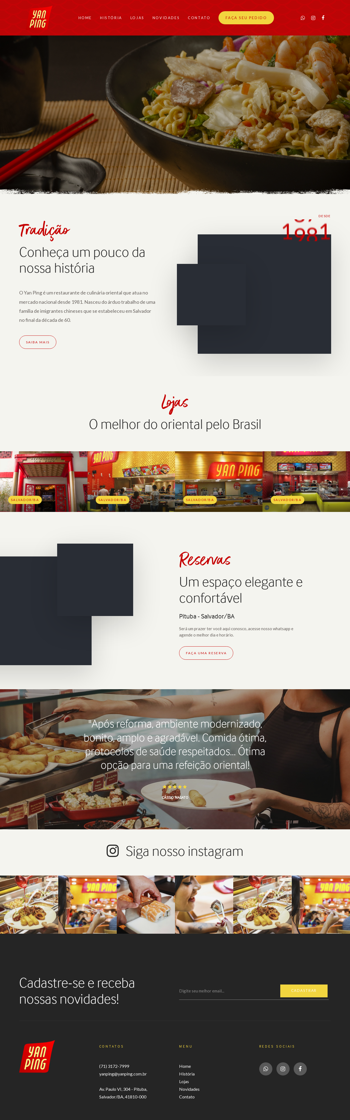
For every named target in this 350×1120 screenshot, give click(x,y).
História (187, 1073)
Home (185, 1066)
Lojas (184, 1081)
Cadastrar (304, 991)
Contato (187, 1096)
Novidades (189, 1089)
